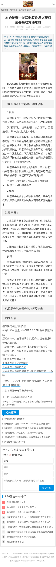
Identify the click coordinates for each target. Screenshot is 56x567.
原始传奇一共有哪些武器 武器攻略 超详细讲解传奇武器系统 (29, 428)
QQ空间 (17, 381)
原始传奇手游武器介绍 (14, 359)
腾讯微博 (37, 381)
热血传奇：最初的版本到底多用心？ (23, 512)
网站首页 (13, 10)
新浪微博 (26, 381)
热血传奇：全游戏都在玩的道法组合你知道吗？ (29, 522)
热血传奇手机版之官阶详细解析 (21, 537)
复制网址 (15, 385)
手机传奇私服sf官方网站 (15, 363)
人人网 (45, 381)
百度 (7, 385)
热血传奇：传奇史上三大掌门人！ (22, 507)
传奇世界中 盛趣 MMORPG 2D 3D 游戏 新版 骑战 (27, 423)
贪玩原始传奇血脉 (15, 542)
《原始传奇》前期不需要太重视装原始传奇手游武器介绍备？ (29, 437)
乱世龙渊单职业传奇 (16, 502)
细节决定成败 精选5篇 (14, 326)
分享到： (7, 381)
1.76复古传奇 (24, 10)
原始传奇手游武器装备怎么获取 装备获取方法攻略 (30, 532)
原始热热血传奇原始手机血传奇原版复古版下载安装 (31, 517)
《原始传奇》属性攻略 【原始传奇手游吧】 (25, 346)
